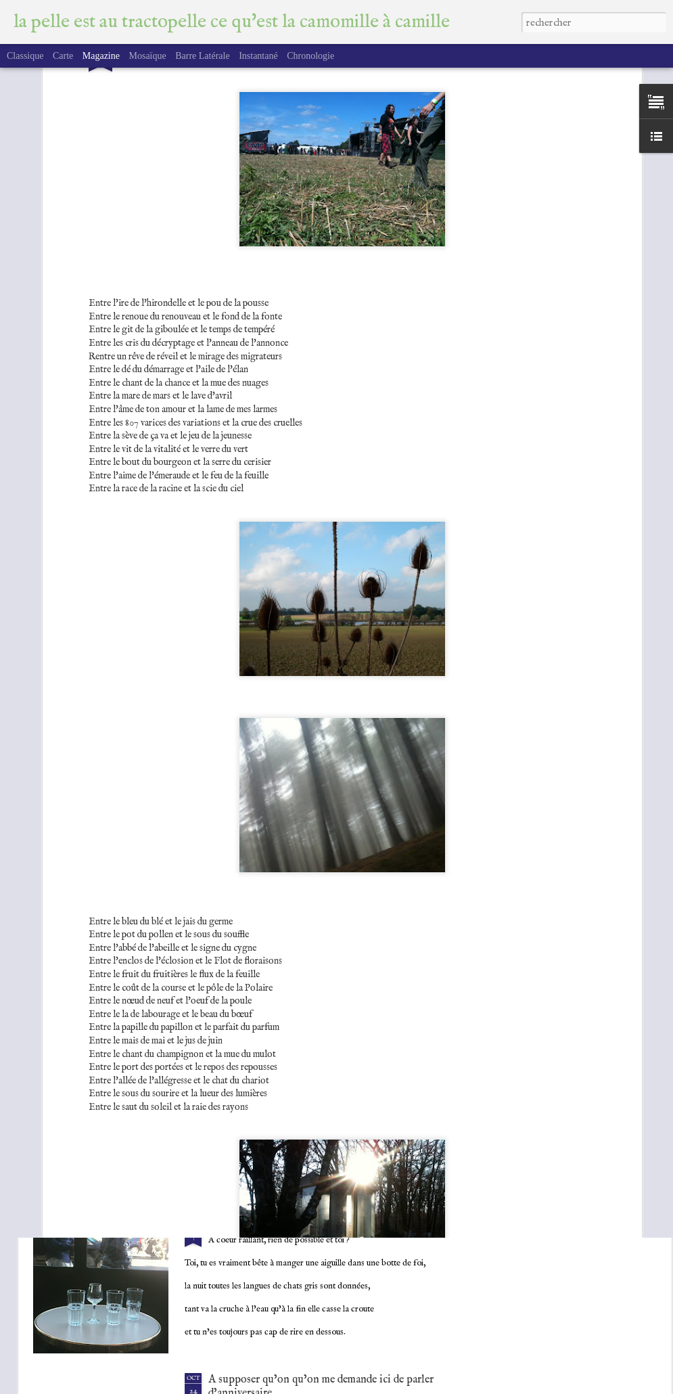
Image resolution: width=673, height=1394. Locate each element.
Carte (63, 56)
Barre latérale (202, 56)
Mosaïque (147, 56)
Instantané (258, 56)
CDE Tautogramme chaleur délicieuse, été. (304, 1070)
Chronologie (310, 56)
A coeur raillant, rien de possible (282, 1225)
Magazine (101, 56)
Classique (25, 56)
